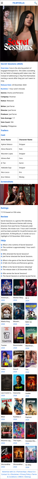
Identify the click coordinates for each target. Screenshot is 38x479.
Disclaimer (15, 474)
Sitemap (28, 477)
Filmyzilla (19, 3)
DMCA (20, 477)
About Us (31, 472)
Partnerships (21, 472)
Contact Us (5, 474)
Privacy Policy (25, 474)
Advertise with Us (8, 472)
